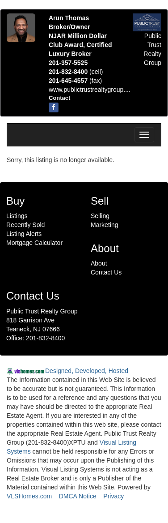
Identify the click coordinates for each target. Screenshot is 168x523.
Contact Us (106, 272)
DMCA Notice (78, 496)
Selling (100, 215)
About (99, 263)
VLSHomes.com (29, 496)
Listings (16, 215)
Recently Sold (25, 224)
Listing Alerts (24, 233)
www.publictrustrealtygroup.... (89, 89)
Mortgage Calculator (34, 242)
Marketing (104, 224)
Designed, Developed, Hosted (86, 370)
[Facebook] (54, 107)
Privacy (113, 496)
